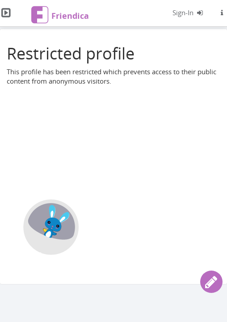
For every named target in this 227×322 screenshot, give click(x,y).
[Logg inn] (188, 12)
